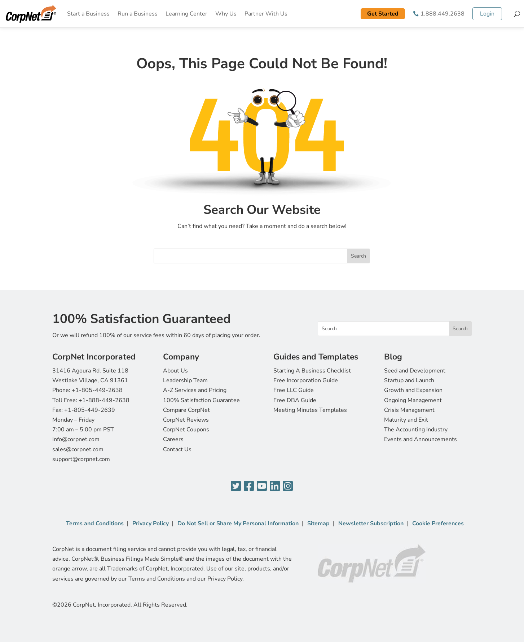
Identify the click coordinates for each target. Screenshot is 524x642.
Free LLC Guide (293, 390)
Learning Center (186, 14)
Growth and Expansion (413, 390)
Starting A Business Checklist (312, 371)
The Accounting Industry (416, 430)
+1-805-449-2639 (89, 410)
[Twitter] (236, 486)
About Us (175, 371)
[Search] (517, 13)
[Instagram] (288, 486)
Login (487, 14)
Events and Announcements (420, 439)
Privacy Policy (150, 523)
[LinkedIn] (275, 486)
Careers (173, 439)
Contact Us (177, 449)
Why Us (226, 14)
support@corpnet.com (81, 459)
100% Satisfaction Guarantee (201, 400)
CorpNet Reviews (186, 420)
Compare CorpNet (186, 410)
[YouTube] (262, 486)
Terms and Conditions (95, 523)
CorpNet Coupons (186, 430)
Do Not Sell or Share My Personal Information (238, 523)
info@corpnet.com (76, 439)
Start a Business (88, 14)
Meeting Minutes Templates (310, 410)
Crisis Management (409, 410)
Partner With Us (266, 14)
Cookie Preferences (438, 523)
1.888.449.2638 (442, 14)
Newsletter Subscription (371, 523)
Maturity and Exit (406, 420)
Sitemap (318, 523)
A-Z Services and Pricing (194, 390)
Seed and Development (414, 371)
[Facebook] (249, 486)
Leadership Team (185, 380)
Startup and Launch (409, 380)
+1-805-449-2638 (97, 390)
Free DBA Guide (294, 400)
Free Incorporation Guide (305, 380)
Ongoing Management (413, 400)
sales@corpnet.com (78, 449)
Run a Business (138, 14)
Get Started (382, 14)
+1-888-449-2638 (104, 400)
